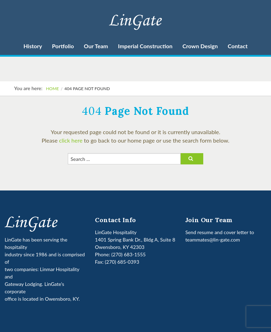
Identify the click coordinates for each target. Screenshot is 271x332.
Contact (237, 46)
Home (52, 88)
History (32, 46)
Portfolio (63, 46)
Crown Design (200, 46)
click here (70, 140)
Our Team (96, 46)
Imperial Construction (145, 46)
